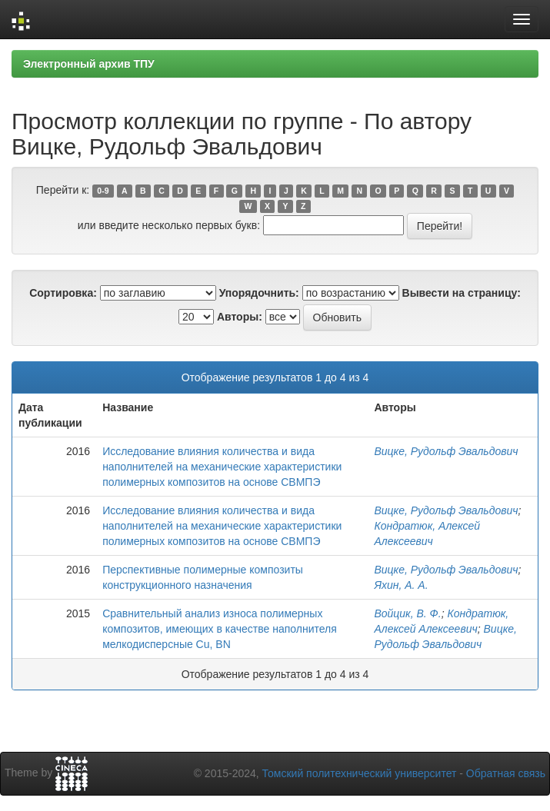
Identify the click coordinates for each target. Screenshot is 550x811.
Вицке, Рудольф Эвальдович (446, 451)
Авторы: (239, 317)
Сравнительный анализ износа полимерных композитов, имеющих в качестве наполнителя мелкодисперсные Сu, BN (219, 628)
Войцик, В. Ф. (407, 613)
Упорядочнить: (259, 293)
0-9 (102, 190)
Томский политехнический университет (359, 773)
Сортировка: (63, 293)
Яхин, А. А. (401, 585)
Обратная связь (505, 773)
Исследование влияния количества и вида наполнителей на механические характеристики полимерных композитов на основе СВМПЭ (222, 466)
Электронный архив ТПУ (89, 64)
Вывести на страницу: (461, 293)
